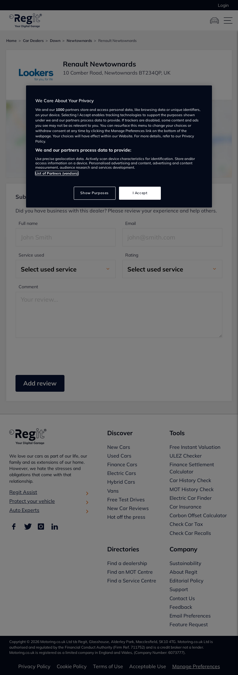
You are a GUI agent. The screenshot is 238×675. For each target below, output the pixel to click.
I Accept (140, 193)
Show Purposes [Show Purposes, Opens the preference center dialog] (94, 193)
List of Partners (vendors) (56, 173)
